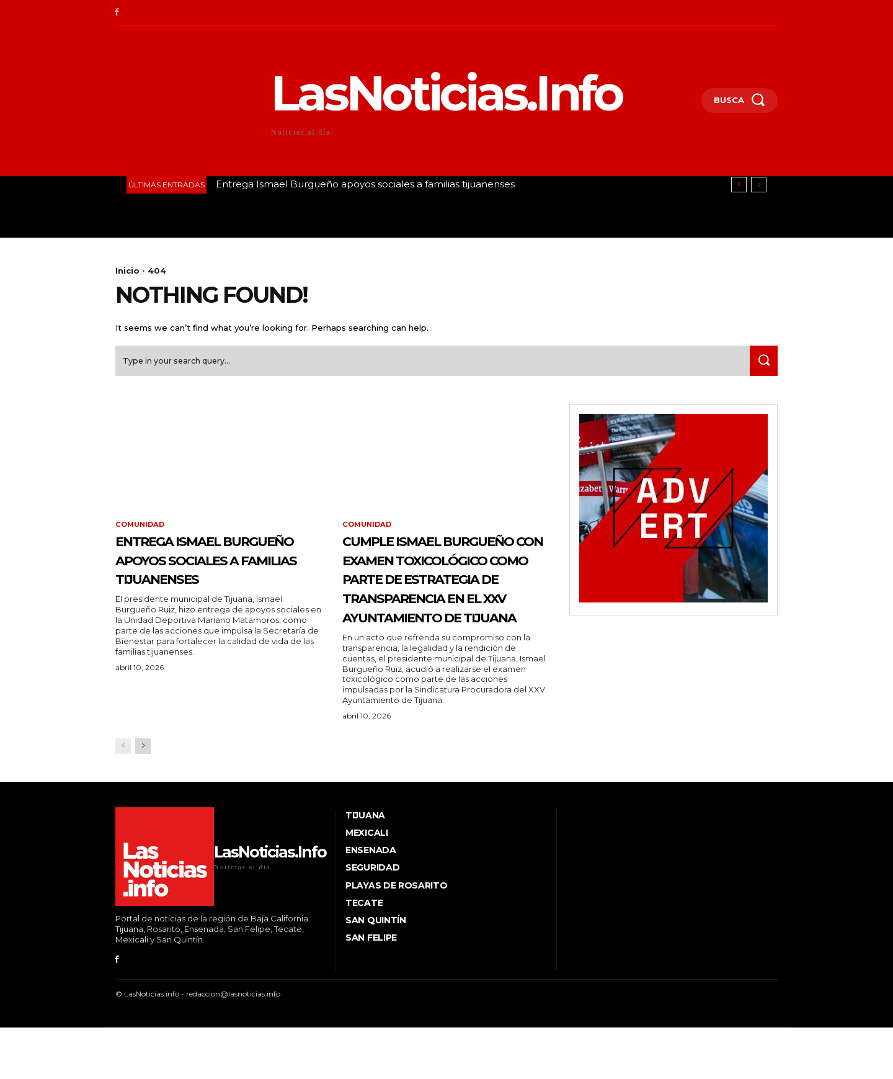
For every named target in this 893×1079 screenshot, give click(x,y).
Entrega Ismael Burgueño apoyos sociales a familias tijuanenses (365, 184)
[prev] (739, 184)
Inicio (127, 270)
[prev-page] (123, 809)
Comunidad (141, 530)
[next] (758, 184)
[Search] (761, 365)
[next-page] (143, 809)
